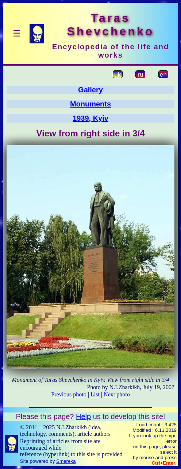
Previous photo (68, 394)
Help (83, 416)
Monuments (90, 104)
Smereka (66, 461)
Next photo (117, 394)
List (95, 394)
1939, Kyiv (90, 118)
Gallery (90, 90)
